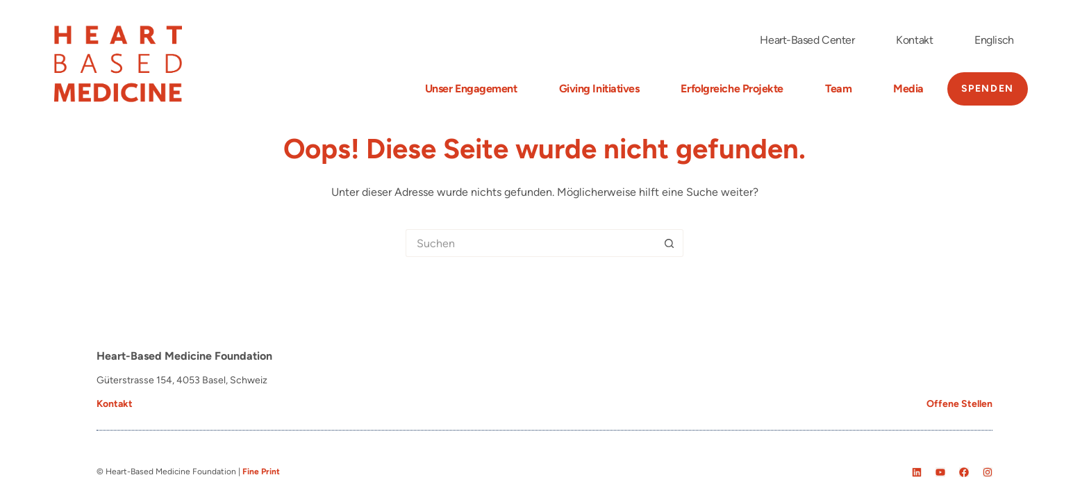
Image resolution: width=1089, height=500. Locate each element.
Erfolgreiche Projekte (732, 88)
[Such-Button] (669, 243)
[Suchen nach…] (531, 243)
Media (908, 88)
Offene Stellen (959, 404)
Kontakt (914, 40)
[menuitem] (993, 40)
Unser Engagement (471, 88)
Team (838, 88)
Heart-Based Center (807, 40)
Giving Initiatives (599, 88)
